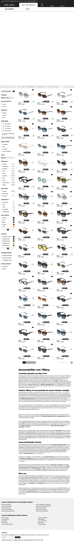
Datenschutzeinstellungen (7, 507)
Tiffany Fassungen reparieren (57, 372)
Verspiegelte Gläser (6, 207)
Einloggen (52, 5)
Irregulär (8, 123)
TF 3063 (56, 327)
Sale (3, 93)
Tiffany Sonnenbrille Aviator (27, 345)
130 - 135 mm (6, 73)
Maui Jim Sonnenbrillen (41, 456)
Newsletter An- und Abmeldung (32, 507)
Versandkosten (28, 506)
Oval (8, 118)
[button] (9, 5)
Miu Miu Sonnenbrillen (6, 453)
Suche (42, 5)
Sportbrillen (32, 430)
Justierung (21, 373)
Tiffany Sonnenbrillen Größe (59, 391)
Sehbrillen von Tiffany (26, 405)
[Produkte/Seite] (42, 33)
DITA (52, 411)
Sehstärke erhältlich (6, 202)
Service (27, 502)
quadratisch (8, 156)
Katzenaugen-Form (61, 363)
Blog (24, 369)
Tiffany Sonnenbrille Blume (47, 331)
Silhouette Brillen (42, 471)
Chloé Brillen (41, 469)
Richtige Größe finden (8, 84)
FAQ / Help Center (53, 507)
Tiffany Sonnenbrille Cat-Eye (49, 363)
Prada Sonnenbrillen (6, 451)
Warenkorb (62, 5)
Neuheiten (4, 91)
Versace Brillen (41, 466)
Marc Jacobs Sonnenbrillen (42, 458)
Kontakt (2, 509)
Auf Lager (4, 96)
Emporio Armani (25, 414)
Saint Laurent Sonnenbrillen (7, 458)
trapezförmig (8, 159)
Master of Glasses (26, 372)
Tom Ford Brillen (5, 466)
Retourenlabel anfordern (54, 504)
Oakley (44, 416)
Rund (8, 120)
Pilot (8, 125)
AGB (2, 534)
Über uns (3, 502)
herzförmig (8, 149)
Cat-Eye (8, 111)
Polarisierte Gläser (6, 204)
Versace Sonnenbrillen (41, 454)
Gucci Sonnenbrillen (6, 454)
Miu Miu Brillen (4, 464)
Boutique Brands (49, 403)
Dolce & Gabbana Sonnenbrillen (43, 451)
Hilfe (50, 502)
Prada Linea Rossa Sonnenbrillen (43, 453)
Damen (3, 51)
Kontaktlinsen (41, 430)
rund (8, 154)
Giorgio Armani (35, 414)
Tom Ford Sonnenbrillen (6, 456)
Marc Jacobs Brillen (42, 467)
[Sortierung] (57, 33)
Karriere (2, 506)
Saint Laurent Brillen (42, 464)
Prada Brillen (4, 467)
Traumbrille (58, 377)
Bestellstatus (52, 509)
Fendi (54, 411)
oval (8, 152)
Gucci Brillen (4, 469)
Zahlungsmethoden (28, 400)
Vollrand (8, 138)
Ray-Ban (39, 416)
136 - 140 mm (6, 75)
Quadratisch (8, 113)
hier (55, 352)
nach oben (70, 534)
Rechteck (8, 116)
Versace (60, 411)
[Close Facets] (8, 33)
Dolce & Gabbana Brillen (7, 471)
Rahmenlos (8, 141)
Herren (3, 53)
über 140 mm (6, 78)
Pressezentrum (4, 504)
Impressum (12, 534)
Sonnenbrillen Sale (31, 437)
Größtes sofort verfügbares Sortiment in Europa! (14, 1)
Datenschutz (6, 534)
